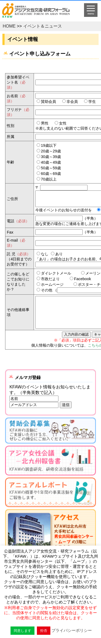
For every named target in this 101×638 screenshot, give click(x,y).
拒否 (43, 631)
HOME (9, 26)
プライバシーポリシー (71, 630)
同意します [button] (22, 631)
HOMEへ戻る (39, 12)
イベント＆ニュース (42, 26)
